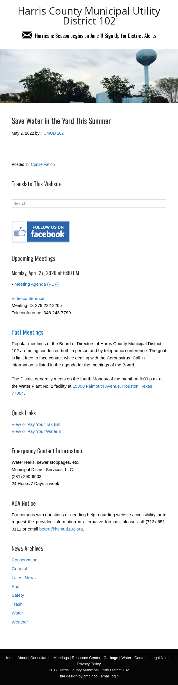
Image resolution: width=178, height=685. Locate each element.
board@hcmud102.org (61, 528)
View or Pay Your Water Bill (38, 431)
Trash (17, 604)
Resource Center (86, 658)
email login (110, 676)
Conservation (43, 164)
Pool (16, 586)
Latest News (24, 577)
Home (9, 658)
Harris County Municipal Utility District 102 (89, 15)
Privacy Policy (89, 664)
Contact (140, 658)
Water (17, 612)
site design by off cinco (78, 676)
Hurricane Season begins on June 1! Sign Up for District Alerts (89, 35)
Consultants (40, 658)
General (19, 568)
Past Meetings (27, 332)
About (22, 658)
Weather (20, 621)
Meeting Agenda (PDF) (36, 284)
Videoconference (28, 298)
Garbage (111, 658)
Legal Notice (160, 658)
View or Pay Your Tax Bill (36, 424)
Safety (18, 595)
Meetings (61, 658)
